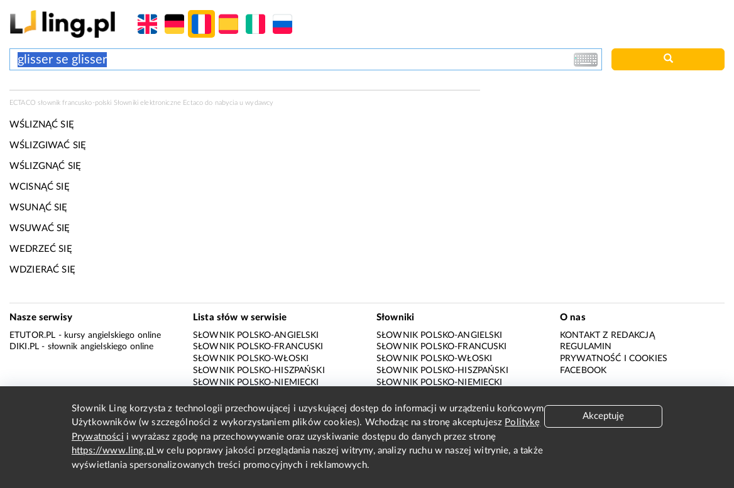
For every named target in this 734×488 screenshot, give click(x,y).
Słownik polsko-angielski (256, 335)
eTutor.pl (32, 335)
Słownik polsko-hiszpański (259, 370)
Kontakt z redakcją (607, 335)
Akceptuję (603, 416)
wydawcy (259, 102)
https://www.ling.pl (114, 450)
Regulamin (585, 346)
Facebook (583, 370)
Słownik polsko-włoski (251, 358)
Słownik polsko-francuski (258, 346)
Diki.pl (24, 346)
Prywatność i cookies (613, 358)
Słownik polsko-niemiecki (256, 382)
